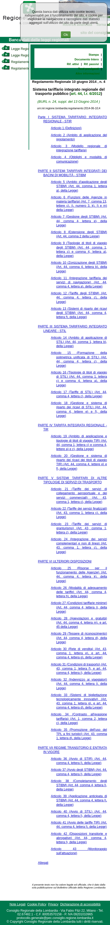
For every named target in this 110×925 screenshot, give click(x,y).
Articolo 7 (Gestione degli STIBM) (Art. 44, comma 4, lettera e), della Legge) (79, 221)
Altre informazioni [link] (88, 73)
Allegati (43, 863)
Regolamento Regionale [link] (23, 68)
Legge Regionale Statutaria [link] (25, 55)
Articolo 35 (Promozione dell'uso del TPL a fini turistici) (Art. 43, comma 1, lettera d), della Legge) (79, 734)
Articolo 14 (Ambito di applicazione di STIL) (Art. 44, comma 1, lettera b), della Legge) (79, 342)
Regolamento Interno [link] (21, 62)
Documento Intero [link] (87, 59)
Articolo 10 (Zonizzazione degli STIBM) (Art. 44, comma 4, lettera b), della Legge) (79, 267)
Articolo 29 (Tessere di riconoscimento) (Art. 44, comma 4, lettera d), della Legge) (79, 638)
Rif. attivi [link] (73, 64)
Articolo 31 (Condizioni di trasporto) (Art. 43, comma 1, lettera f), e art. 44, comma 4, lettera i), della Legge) (79, 669)
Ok (66, 35)
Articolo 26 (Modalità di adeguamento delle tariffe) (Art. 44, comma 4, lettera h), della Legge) (79, 592)
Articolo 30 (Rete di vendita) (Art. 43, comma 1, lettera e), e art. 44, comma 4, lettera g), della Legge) (79, 653)
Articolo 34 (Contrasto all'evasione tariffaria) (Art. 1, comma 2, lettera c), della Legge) (79, 719)
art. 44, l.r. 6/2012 (86, 93)
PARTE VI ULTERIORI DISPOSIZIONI (65, 561)
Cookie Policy (36, 904)
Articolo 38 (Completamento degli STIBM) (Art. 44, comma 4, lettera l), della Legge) (79, 785)
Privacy (53, 904)
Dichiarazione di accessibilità (80, 904)
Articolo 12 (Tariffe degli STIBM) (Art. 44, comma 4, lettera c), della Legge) (79, 297)
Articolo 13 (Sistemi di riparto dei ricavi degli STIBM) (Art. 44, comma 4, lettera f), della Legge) (79, 313)
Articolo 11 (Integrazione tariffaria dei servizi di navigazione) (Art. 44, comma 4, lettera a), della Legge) (79, 282)
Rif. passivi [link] (91, 64)
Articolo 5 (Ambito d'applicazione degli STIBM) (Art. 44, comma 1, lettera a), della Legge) (79, 186)
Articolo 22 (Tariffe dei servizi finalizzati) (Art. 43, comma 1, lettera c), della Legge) (79, 513)
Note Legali (17, 904)
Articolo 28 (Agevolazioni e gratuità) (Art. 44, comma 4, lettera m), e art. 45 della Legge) (79, 623)
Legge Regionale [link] (18, 49)
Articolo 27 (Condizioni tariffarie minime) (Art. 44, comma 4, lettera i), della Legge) (79, 607)
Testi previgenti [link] (88, 68)
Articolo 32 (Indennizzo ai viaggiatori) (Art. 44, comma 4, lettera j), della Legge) (79, 684)
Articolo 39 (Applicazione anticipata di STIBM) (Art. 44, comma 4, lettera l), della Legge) (79, 800)
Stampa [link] (93, 54)
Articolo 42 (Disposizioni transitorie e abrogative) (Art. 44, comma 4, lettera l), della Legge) (79, 838)
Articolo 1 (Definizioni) (66, 128)
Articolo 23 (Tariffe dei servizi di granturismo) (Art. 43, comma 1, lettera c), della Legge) (79, 528)
